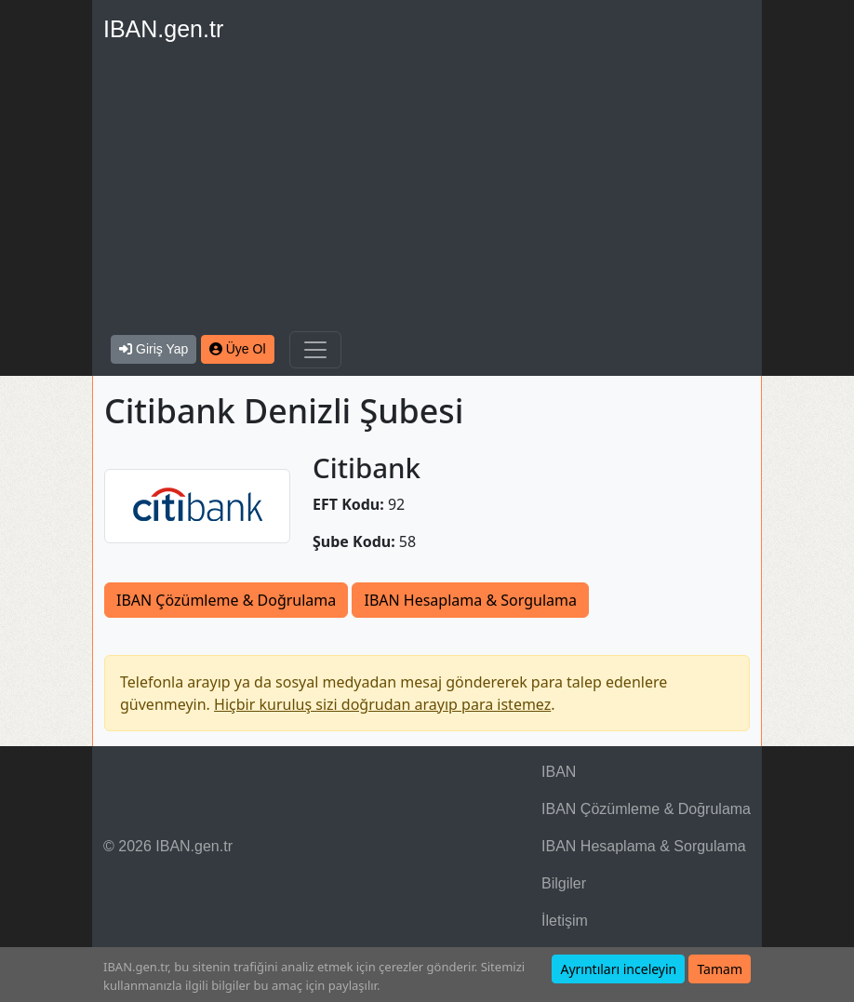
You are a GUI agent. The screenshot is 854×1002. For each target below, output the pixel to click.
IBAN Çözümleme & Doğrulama (226, 600)
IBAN (558, 772)
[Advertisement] (427, 191)
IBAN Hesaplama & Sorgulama (470, 600)
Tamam (719, 969)
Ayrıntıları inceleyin (618, 969)
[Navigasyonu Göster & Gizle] (315, 349)
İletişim (564, 921)
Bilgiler (563, 883)
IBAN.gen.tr (163, 29)
